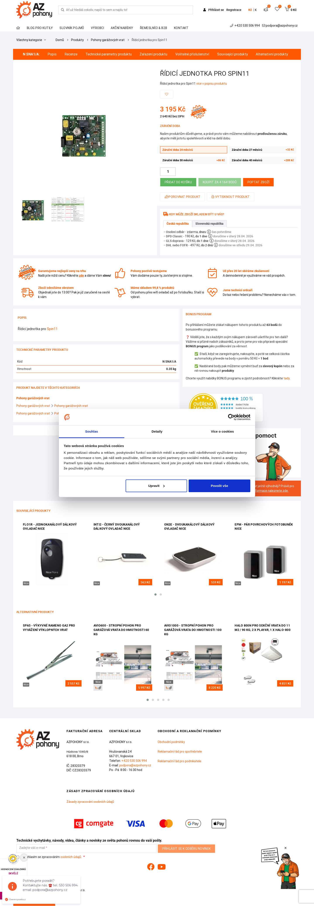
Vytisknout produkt (230, 197)
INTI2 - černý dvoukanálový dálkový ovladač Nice (117, 527)
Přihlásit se (214, 10)
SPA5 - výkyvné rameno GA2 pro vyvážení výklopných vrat (49, 628)
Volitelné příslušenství (192, 54)
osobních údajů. (71, 857)
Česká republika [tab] (178, 223)
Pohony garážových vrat (108, 40)
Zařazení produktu (153, 54)
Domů (60, 40)
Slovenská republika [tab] (209, 223)
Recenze (71, 54)
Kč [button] (250, 10)
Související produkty (232, 54)
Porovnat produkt (182, 197)
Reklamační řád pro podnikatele (179, 761)
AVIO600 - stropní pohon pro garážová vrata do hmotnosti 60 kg (121, 630)
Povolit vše (219, 486)
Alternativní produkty (272, 54)
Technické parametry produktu (108, 54)
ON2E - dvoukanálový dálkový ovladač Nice (189, 527)
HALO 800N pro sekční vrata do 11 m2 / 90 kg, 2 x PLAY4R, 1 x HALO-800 (262, 628)
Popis (52, 54)
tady (286, 378)
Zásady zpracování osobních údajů (90, 802)
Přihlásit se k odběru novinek (186, 849)
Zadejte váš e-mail (32, 848)
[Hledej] (62, 9)
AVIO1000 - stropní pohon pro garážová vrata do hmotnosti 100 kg (193, 630)
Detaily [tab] (157, 431)
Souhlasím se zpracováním (49, 857)
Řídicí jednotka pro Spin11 (149, 40)
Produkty (77, 40)
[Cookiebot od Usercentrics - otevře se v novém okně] (231, 417)
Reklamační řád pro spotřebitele (180, 752)
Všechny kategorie (31, 40)
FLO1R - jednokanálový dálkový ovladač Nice (50, 527)
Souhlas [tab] (91, 431)
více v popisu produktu (211, 84)
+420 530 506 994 (245, 25)
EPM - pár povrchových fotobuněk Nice (264, 527)
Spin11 (52, 329)
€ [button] (256, 10)
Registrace (233, 10)
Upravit (156, 486)
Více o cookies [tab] (222, 431)
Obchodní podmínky (171, 742)
